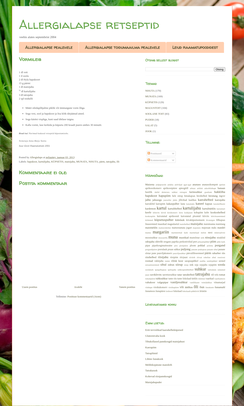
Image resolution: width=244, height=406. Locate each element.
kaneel (200, 203)
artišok (200, 188)
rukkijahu (159, 261)
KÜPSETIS (57, 161)
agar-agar (187, 185)
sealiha (203, 261)
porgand (220, 245)
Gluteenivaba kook (155, 335)
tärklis (195, 278)
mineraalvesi (219, 233)
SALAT (149, 125)
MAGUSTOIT (153, 107)
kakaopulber (172, 203)
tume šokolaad (184, 278)
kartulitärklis (209, 208)
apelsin (222, 185)
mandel (221, 227)
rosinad (149, 260)
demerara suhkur (169, 192)
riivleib (192, 257)
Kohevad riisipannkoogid (158, 376)
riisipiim (174, 257)
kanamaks (190, 204)
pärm (102, 161)
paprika (175, 241)
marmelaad (194, 233)
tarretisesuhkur (169, 275)
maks (214, 228)
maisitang (220, 224)
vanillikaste (195, 282)
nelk (202, 238)
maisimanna (209, 224)
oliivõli (159, 241)
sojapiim (212, 265)
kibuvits (156, 213)
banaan (221, 188)
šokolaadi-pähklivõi (190, 291)
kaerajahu (220, 199)
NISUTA (93, 161)
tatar (179, 274)
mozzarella (163, 238)
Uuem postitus (29, 286)
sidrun (171, 264)
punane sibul (212, 249)
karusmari (221, 209)
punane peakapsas (198, 249)
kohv (206, 212)
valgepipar (162, 282)
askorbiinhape (210, 188)
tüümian (201, 279)
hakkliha (219, 191)
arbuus (192, 188)
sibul (163, 264)
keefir (148, 212)
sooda (221, 264)
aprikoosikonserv (153, 188)
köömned (149, 220)
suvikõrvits (156, 274)
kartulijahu (44, 161)
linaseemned (151, 224)
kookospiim (150, 216)
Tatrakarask (151, 370)
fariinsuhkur (195, 191)
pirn (176, 246)
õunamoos (150, 291)
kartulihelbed (175, 208)
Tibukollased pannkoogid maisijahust (165, 341)
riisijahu (163, 257)
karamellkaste (219, 204)
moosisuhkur (151, 237)
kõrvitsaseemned (218, 216)
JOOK (148, 131)
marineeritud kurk (179, 233)
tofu (216, 275)
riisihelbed (150, 257)
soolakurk (149, 270)
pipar (147, 245)
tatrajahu (110, 161)
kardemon (150, 208)
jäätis (175, 200)
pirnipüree (183, 246)
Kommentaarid (157, 160)
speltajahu (172, 270)
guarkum (208, 192)
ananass (196, 184)
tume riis (172, 278)
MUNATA (81, 161)
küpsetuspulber (163, 219)
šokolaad (177, 291)
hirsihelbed (201, 196)
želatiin (203, 291)
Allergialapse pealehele (49, 47)
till (212, 275)
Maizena (149, 184)
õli (118, 161)
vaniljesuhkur (179, 282)
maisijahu (70, 161)
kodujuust (188, 213)
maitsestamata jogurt (182, 228)
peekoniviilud (186, 241)
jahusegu (157, 199)
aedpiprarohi (161, 185)
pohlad (201, 245)
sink (191, 265)
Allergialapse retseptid (89, 24)
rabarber (216, 253)
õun (202, 287)
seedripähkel (212, 261)
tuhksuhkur (162, 278)
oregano (167, 241)
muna (173, 237)
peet (195, 241)
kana (183, 204)
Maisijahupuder (153, 382)
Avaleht (78, 286)
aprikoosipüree (170, 188)
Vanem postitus (127, 286)
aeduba (170, 185)
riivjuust (184, 257)
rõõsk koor (177, 260)
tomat (222, 274)
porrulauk (162, 249)
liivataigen (210, 220)
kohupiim (198, 212)
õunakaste (209, 287)
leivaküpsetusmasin (195, 220)
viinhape (149, 287)
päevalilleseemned (195, 253)
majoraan (206, 228)
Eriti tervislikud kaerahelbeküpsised (164, 329)
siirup (179, 264)
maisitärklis (151, 227)
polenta (210, 246)
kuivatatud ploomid (191, 216)
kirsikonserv (172, 213)
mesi (210, 232)
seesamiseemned (152, 265)
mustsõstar (195, 237)
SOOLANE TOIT (154, 113)
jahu (148, 199)
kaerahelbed (205, 199)
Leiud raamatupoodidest (195, 47)
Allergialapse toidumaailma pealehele (122, 47)
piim (213, 241)
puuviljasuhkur (179, 253)
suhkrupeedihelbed (185, 270)
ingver (222, 196)
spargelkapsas (161, 270)
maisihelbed (185, 224)
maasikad (162, 224)
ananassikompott (210, 184)
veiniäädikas (206, 282)
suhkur (200, 269)
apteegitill (183, 188)
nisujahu (210, 237)
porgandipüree (151, 249)
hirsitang (213, 195)
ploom (193, 245)
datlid (157, 192)
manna (148, 233)
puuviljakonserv (164, 253)
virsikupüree (173, 287)
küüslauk (180, 219)
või (182, 287)
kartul (162, 208)
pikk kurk (221, 242)
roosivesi (221, 257)
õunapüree (160, 291)
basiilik (148, 192)
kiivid (163, 213)
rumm (167, 261)
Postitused (155, 153)
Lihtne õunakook (154, 358)
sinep (186, 265)
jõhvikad (183, 200)
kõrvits (206, 216)
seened (222, 261)
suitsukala (212, 270)
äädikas (189, 287)
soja (196, 265)
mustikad (184, 237)
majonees (197, 228)
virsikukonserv (160, 287)
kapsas (208, 203)
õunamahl (220, 287)
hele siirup (177, 196)
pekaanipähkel (204, 242)
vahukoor (150, 282)
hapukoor (32, 161)
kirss (181, 213)
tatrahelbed (188, 274)
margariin (161, 232)
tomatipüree (150, 279)
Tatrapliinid (151, 353)
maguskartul (173, 224)
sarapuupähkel (191, 261)
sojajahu (203, 265)
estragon (183, 192)
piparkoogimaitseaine (162, 245)
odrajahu (149, 241)
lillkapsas (220, 220)
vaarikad (210, 278)
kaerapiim (160, 204)
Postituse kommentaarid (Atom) (84, 296)
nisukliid (221, 237)
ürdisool (169, 291)
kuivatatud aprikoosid (168, 216)
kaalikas (192, 200)
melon (203, 233)
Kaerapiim (150, 347)
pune (154, 253)
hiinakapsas (189, 196)
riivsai (199, 257)
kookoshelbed (217, 212)
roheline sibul (210, 257)
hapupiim (165, 195)
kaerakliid (150, 204)
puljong (186, 249)
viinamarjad (219, 282)
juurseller (167, 200)
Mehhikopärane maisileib (158, 364)
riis (223, 253)
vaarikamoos (219, 279)
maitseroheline (164, 228)
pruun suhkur (174, 249)
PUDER (149, 119)
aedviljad (178, 185)
